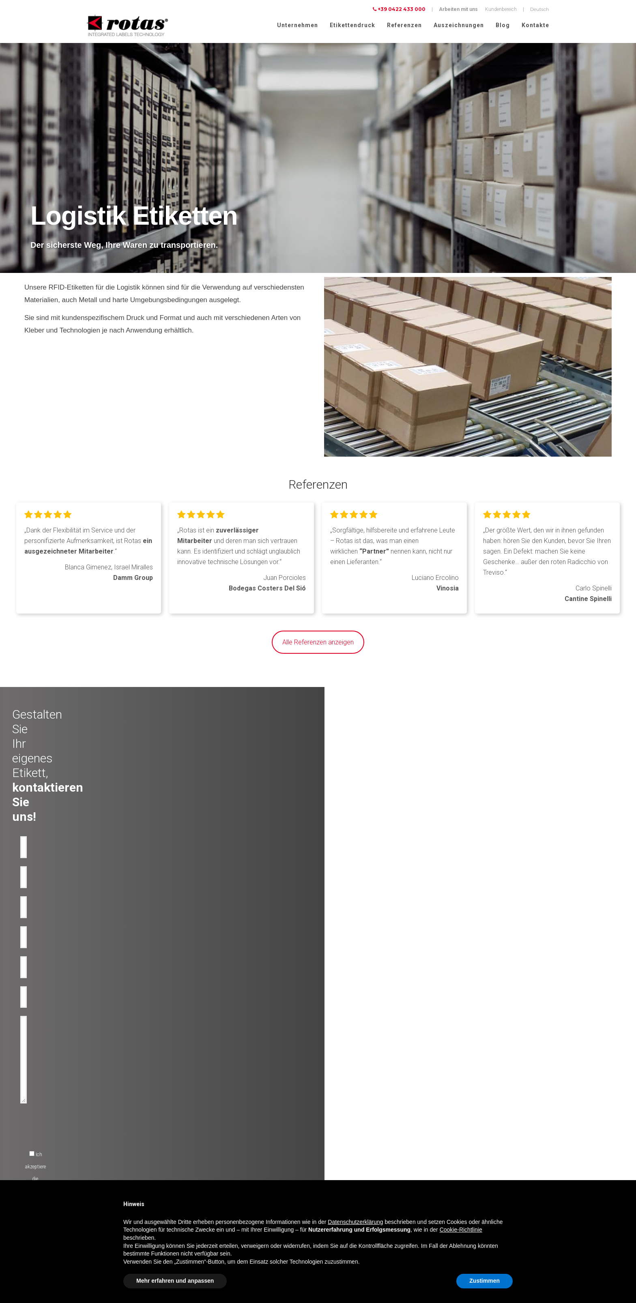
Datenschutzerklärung (470, 1153)
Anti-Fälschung (217, 1120)
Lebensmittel (92, 1149)
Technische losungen (222, 1110)
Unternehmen (297, 25)
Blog (503, 25)
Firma (328, 1100)
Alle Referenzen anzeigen (318, 642)
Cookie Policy (461, 1164)
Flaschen (210, 1139)
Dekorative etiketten (220, 1100)
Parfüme (88, 1169)
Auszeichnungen (459, 25)
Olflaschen (90, 1110)
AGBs (453, 1174)
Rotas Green (335, 1120)
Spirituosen (91, 1139)
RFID (205, 1159)
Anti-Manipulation (219, 1130)
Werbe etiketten (216, 1149)
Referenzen (404, 25)
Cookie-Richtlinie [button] (461, 1229)
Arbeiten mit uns (458, 9)
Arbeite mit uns (338, 1139)
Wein (84, 1100)
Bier (83, 1130)
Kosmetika (90, 1159)
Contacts (332, 1149)
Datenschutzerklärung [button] (355, 1222)
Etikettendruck (352, 25)
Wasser (87, 1120)
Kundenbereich (501, 9)
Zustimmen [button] (484, 1280)
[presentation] (259, 953)
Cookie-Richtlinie (519, 1153)
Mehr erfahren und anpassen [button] (175, 1280)
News (328, 1130)
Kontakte (535, 25)
